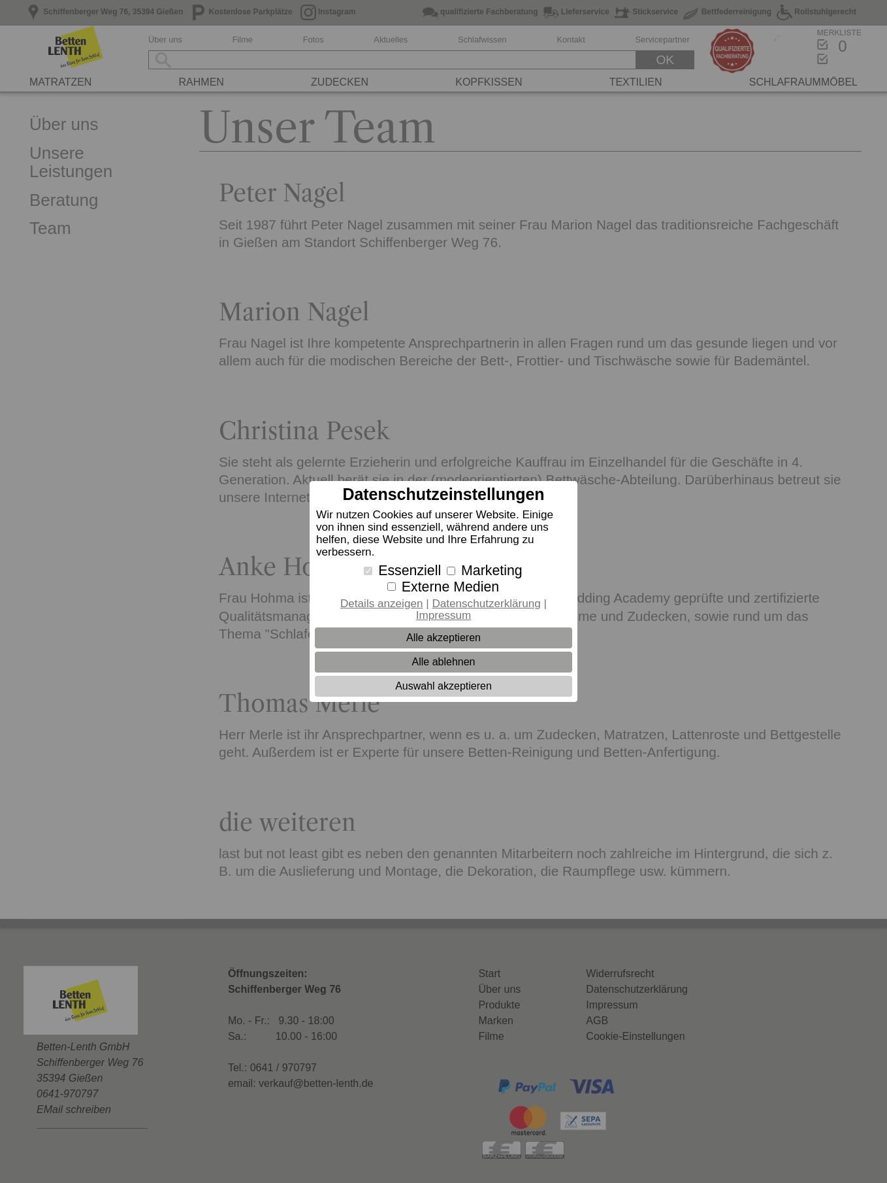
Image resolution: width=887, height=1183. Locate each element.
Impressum (444, 615)
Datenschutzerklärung (486, 603)
